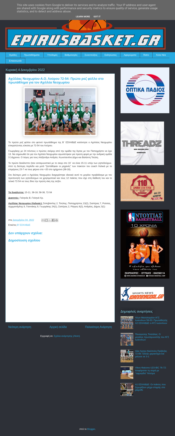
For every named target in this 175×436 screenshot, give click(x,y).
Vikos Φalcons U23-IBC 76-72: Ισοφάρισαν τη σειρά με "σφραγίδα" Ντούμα (150, 370)
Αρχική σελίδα (58, 326)
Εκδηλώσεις (110, 55)
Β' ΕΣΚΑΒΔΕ (23, 225)
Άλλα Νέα (161, 55)
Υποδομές (52, 55)
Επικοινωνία (15, 60)
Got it (97, 16)
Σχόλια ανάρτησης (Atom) (67, 336)
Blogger (91, 429)
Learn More (83, 16)
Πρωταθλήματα (31, 55)
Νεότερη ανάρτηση (19, 326)
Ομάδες (13, 55)
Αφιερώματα (130, 55)
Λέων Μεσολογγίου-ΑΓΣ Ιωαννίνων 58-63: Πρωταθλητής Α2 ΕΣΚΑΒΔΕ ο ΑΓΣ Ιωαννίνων (151, 320)
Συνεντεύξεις (91, 55)
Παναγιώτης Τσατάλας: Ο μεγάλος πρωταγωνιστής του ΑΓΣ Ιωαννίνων (152, 337)
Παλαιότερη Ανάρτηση (98, 326)
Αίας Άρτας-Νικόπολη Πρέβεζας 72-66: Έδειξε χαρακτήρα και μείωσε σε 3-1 (151, 354)
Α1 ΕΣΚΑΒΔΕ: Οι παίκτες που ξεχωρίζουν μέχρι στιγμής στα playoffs (150, 387)
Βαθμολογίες (71, 55)
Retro (146, 55)
